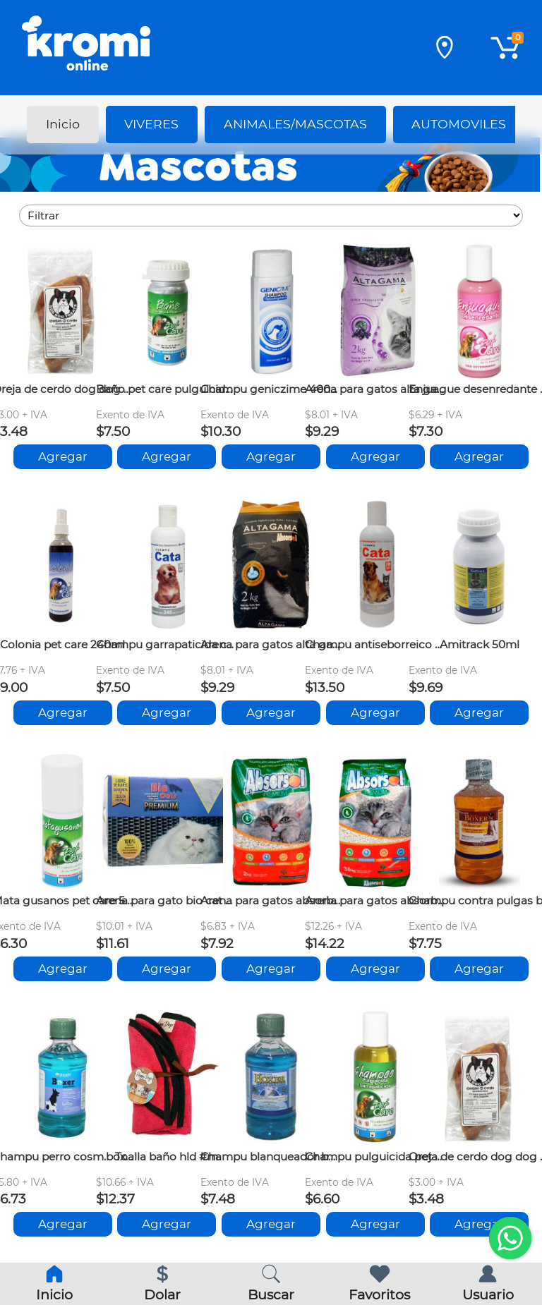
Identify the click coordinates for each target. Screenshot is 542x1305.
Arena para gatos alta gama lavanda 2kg (375, 389)
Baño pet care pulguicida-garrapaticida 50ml (166, 389)
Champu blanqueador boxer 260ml (271, 1156)
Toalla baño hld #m (166, 1156)
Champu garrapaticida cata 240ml (166, 644)
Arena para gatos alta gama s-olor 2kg (271, 644)
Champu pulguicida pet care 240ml (375, 1156)
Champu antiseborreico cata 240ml (375, 644)
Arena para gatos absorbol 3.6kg (375, 900)
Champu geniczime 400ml (271, 389)
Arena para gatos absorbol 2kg (271, 900)
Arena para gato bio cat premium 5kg (166, 900)
